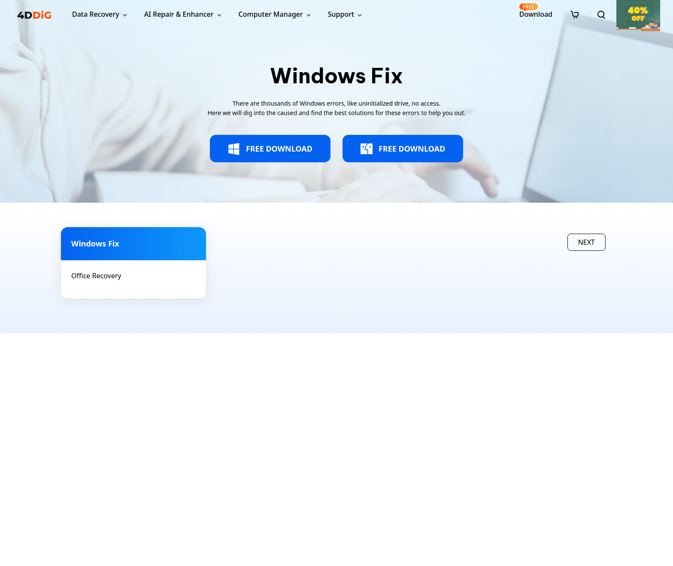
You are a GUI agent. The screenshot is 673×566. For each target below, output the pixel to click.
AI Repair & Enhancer (179, 14)
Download (535, 11)
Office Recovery (96, 275)
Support (341, 14)
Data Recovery (95, 14)
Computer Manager (271, 14)
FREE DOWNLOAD (270, 149)
